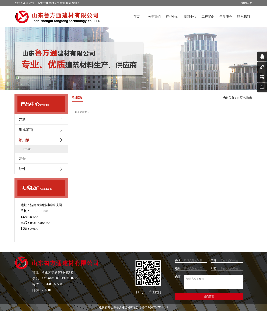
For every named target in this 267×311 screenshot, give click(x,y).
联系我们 (243, 16)
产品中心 (172, 16)
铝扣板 (27, 149)
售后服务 (225, 16)
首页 (136, 16)
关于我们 (154, 16)
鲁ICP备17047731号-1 (155, 307)
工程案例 (208, 16)
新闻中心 (190, 16)
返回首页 (247, 3)
